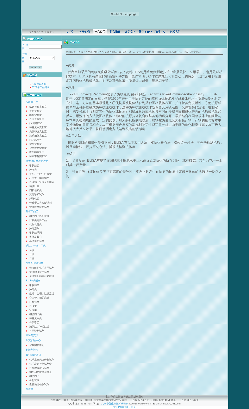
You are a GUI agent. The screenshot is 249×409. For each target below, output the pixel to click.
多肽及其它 (35, 236)
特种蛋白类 (35, 318)
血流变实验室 (36, 119)
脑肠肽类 (34, 186)
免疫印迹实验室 (38, 131)
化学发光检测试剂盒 (40, 363)
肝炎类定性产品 (38, 220)
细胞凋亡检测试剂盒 (40, 372)
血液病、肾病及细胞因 (41, 182)
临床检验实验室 (38, 106)
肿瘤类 (33, 169)
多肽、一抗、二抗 (36, 245)
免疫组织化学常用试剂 (41, 267)
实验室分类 (32, 102)
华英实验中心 (33, 340)
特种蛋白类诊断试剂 (40, 202)
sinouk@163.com (171, 403)
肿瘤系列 (34, 228)
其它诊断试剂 (33, 354)
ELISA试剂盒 (33, 280)
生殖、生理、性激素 (40, 173)
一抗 (31, 254)
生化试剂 (34, 380)
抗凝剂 (29, 389)
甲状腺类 (34, 165)
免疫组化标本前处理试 (41, 276)
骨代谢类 (34, 322)
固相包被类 (35, 190)
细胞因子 (34, 376)
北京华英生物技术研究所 (115, 403)
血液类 (33, 306)
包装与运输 (32, 349)
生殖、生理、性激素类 (41, 293)
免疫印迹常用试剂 (39, 271)
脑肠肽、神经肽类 (39, 326)
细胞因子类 (35, 314)
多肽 (31, 250)
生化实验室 (35, 110)
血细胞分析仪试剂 (39, 367)
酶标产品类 (32, 211)
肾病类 (33, 310)
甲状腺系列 (35, 232)
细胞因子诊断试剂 (39, 216)
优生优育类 (35, 224)
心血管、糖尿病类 (39, 178)
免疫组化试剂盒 (34, 263)
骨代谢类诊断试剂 (39, 206)
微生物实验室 (36, 152)
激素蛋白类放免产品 (37, 160)
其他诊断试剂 (36, 194)
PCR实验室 (35, 139)
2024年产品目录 (41, 87)
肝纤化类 (34, 198)
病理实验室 (35, 123)
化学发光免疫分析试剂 (41, 359)
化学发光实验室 (38, 148)
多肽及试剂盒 (39, 83)
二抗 (31, 258)
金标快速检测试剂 (39, 384)
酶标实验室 (35, 115)
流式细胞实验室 (38, 135)
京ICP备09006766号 (124, 407)
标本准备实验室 (38, 156)
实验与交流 (32, 335)
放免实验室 (35, 143)
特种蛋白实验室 (38, 127)
